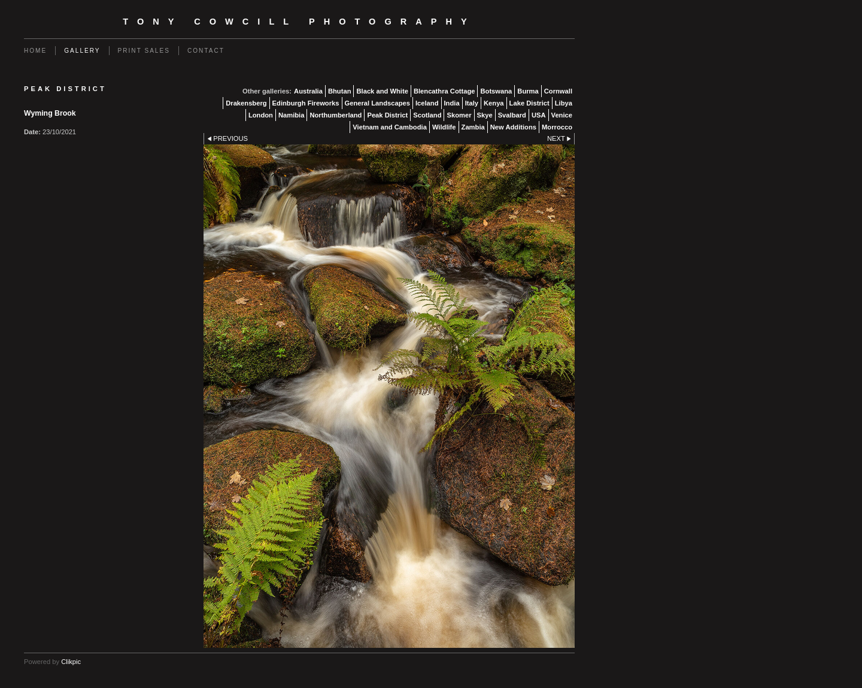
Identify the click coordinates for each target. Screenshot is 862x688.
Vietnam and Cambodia (390, 127)
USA (539, 115)
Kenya (494, 103)
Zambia (473, 127)
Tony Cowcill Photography (299, 21)
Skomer (459, 115)
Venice (561, 115)
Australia (308, 91)
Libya (563, 103)
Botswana (496, 91)
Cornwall (558, 91)
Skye (485, 115)
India (452, 103)
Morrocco (557, 127)
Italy (471, 103)
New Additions (513, 127)
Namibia (291, 115)
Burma (527, 91)
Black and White (382, 91)
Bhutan (339, 91)
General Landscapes (377, 103)
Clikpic (71, 661)
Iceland (427, 103)
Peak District (387, 115)
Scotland (427, 115)
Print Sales (144, 50)
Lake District (529, 103)
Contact (205, 50)
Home (35, 50)
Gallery (82, 50)
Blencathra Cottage (444, 91)
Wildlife (444, 127)
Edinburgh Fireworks (305, 103)
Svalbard (512, 115)
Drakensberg (246, 103)
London (260, 115)
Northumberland (335, 115)
